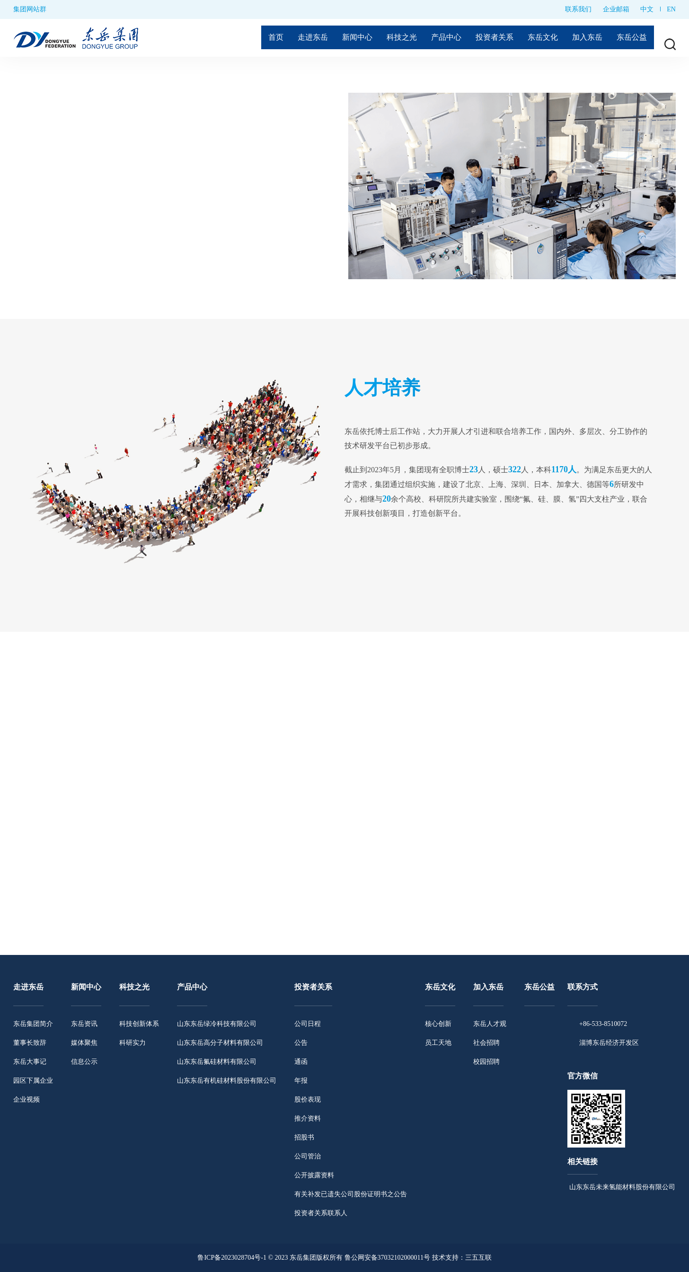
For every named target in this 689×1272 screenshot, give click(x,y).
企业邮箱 (616, 9)
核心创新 (438, 1023)
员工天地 (438, 1042)
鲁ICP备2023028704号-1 (231, 1257)
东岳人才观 (489, 1023)
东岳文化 (534, 38)
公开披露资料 (314, 1175)
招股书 (304, 1137)
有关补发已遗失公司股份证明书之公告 (350, 1194)
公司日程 (307, 1023)
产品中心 (430, 38)
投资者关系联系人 (320, 1213)
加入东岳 (582, 38)
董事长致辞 (29, 1042)
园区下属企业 (33, 1080)
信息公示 (84, 1061)
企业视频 (26, 1099)
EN (671, 9)
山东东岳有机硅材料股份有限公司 (226, 1080)
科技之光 (382, 38)
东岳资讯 (84, 1023)
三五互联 (478, 1257)
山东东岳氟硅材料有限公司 (216, 1061)
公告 (301, 1042)
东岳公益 (630, 38)
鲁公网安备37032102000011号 (387, 1257)
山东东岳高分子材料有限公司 (220, 1042)
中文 (647, 9)
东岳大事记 (29, 1061)
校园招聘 (486, 1061)
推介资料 (307, 1118)
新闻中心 (335, 38)
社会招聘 (486, 1042)
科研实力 (132, 1042)
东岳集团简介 (33, 1023)
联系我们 (578, 9)
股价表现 (307, 1099)
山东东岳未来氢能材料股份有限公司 (621, 1187)
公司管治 (307, 1156)
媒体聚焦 (84, 1042)
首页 (247, 38)
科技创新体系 (139, 1023)
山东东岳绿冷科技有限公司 (216, 1023)
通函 (301, 1061)
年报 (301, 1080)
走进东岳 (287, 38)
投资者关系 (482, 38)
